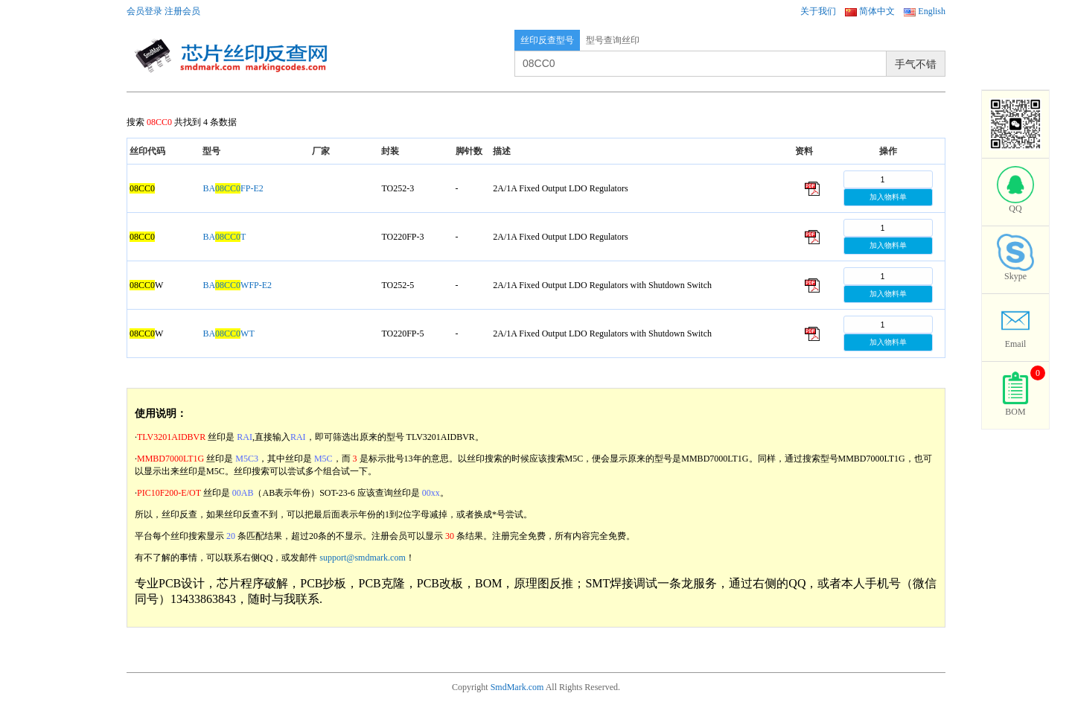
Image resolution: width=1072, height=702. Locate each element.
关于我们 (818, 11)
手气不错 (916, 64)
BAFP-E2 (232, 188)
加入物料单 (888, 197)
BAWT (228, 333)
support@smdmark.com (362, 557)
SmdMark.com (517, 687)
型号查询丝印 (612, 40)
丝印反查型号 (547, 40)
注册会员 (182, 11)
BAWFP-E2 (237, 285)
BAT (224, 237)
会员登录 (144, 11)
